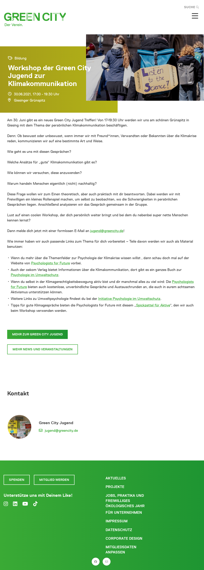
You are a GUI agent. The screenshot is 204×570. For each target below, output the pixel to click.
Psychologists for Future (50, 263)
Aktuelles (116, 478)
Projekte (115, 487)
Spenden (16, 480)
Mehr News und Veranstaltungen (43, 349)
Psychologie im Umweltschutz (34, 275)
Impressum (117, 521)
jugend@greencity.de (106, 231)
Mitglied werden (54, 480)
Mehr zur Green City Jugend (37, 334)
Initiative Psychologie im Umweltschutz (129, 298)
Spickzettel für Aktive (153, 305)
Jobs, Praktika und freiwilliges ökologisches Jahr (125, 500)
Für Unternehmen (124, 512)
